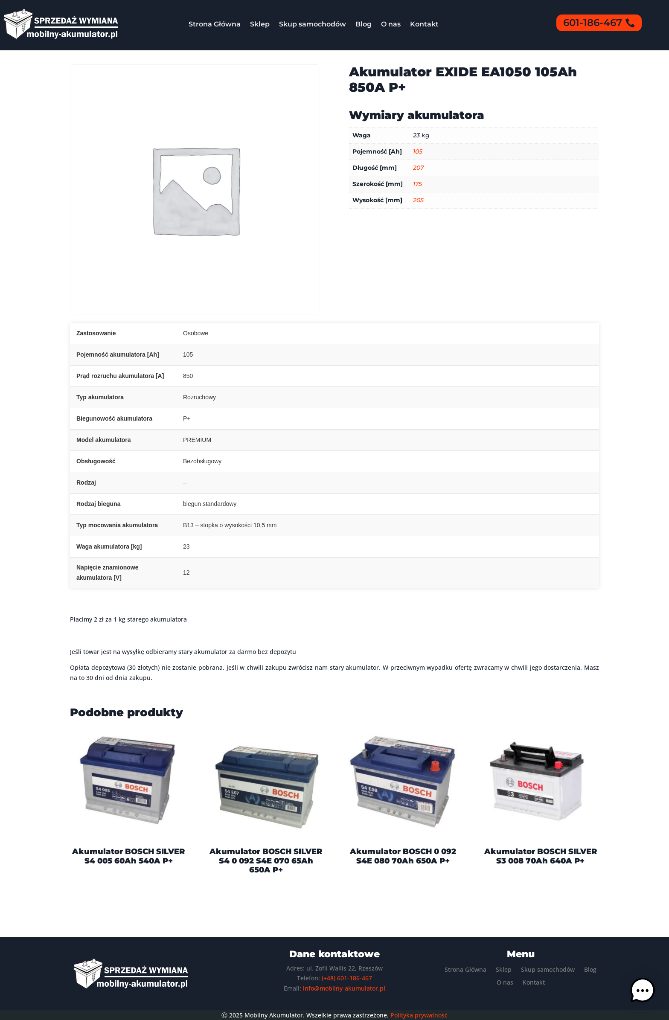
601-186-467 (592, 23)
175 (417, 184)
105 (417, 151)
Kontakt (424, 24)
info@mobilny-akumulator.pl (344, 988)
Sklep (260, 24)
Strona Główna (215, 24)
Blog (363, 24)
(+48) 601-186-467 (347, 978)
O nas (391, 24)
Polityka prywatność (419, 1015)
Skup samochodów (312, 24)
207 (418, 167)
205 (418, 200)
